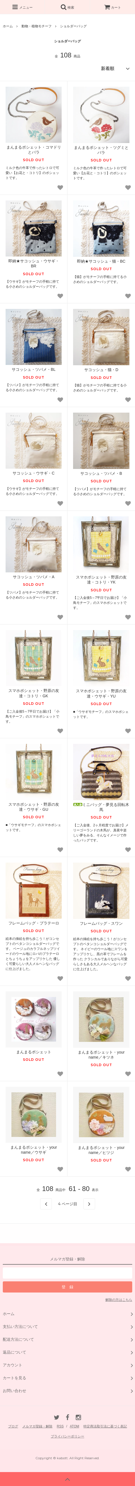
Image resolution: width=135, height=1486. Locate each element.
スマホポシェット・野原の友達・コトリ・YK (101, 579)
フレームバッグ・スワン (101, 923)
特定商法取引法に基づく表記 (105, 1426)
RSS (60, 1426)
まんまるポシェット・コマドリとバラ (33, 149)
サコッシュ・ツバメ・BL (34, 369)
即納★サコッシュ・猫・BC (101, 261)
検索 (67, 7)
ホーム (8, 26)
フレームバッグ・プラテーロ (33, 923)
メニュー (22, 7)
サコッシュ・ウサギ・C (33, 473)
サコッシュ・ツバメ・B (101, 473)
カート (112, 7)
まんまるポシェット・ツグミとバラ (101, 150)
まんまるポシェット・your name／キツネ (101, 1054)
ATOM (74, 1426)
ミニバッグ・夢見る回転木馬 (101, 807)
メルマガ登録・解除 (37, 1426)
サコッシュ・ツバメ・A (33, 577)
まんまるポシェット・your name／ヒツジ (101, 1150)
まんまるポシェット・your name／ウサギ (33, 1150)
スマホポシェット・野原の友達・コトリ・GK (33, 693)
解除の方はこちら (118, 1300)
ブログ (13, 1426)
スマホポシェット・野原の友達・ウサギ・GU (33, 807)
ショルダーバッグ (73, 26)
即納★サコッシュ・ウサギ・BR (33, 263)
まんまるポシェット (33, 1052)
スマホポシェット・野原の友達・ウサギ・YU (101, 693)
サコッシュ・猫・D (101, 369)
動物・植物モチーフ (36, 26)
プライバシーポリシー (67, 1436)
